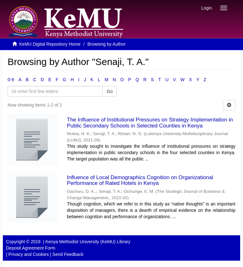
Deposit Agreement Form (30, 248)
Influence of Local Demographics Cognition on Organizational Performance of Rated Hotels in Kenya (140, 180)
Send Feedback (68, 254)
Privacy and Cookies (29, 254)
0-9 (11, 79)
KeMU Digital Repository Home (50, 44)
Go (110, 91)
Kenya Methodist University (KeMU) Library (87, 241)
